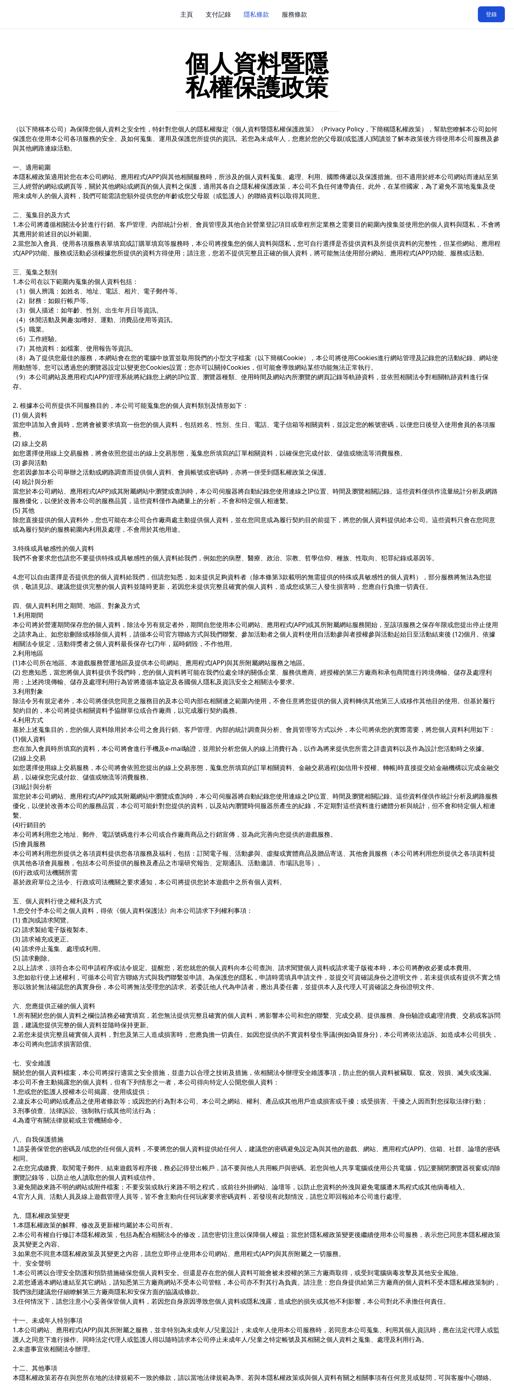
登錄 (491, 14)
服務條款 (294, 14)
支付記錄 (218, 14)
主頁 (186, 14)
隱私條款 (256, 14)
